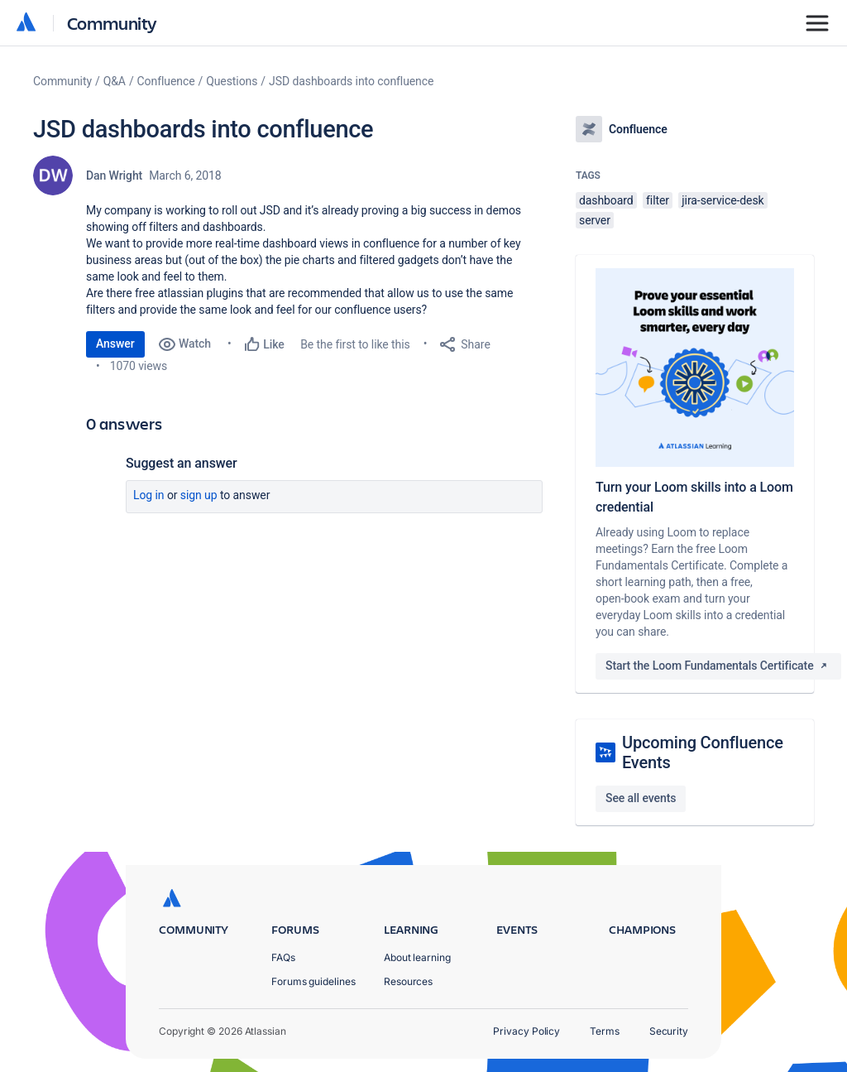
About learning (417, 957)
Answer (115, 343)
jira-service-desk (722, 200)
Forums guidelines (313, 981)
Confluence (166, 81)
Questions (231, 81)
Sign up (199, 495)
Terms (605, 1031)
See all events (640, 798)
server (594, 220)
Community (112, 23)
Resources (408, 981)
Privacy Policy (526, 1031)
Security (668, 1031)
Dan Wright (114, 175)
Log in (149, 495)
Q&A (114, 81)
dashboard (606, 200)
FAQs (283, 957)
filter (657, 200)
